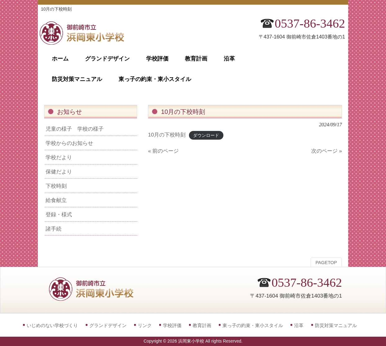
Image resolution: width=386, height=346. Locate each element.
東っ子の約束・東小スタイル (252, 325)
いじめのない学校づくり (52, 325)
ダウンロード (206, 135)
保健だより (59, 172)
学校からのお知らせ (69, 143)
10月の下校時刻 (167, 135)
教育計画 (202, 325)
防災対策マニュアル (336, 325)
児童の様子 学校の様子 (75, 129)
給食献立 (56, 200)
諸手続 (53, 229)
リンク (145, 325)
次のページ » (326, 151)
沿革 (298, 325)
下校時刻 (56, 186)
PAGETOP (326, 262)
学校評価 (172, 325)
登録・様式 (59, 214)
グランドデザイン (108, 325)
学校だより (59, 157)
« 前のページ (163, 151)
